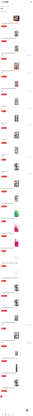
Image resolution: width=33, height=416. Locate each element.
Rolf (8, 6)
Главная (2, 6)
